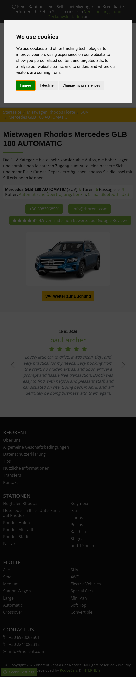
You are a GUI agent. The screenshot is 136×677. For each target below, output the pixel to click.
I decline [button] (46, 85)
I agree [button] (25, 85)
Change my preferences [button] (81, 85)
